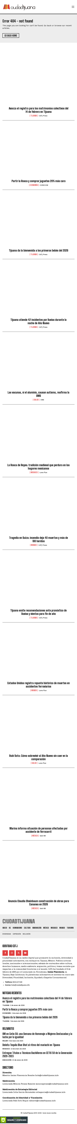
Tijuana (34, 116)
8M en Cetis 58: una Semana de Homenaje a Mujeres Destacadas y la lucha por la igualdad (37, 1035)
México (35, 836)
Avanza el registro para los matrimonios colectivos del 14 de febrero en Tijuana (38, 110)
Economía (34, 185)
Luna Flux (43, 472)
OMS (42, 400)
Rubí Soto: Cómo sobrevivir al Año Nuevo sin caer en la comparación (38, 757)
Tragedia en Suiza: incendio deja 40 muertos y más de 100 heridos (38, 539)
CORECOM (44, 185)
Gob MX (43, 836)
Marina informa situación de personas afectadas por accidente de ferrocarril (39, 830)
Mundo (34, 545)
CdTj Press (43, 116)
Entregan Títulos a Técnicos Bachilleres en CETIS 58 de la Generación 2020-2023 (37, 1054)
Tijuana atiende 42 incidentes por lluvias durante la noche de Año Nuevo (38, 321)
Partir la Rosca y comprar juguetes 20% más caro (39, 181)
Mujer (5, 1041)
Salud (36, 400)
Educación (6, 1060)
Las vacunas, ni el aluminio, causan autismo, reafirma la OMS (38, 394)
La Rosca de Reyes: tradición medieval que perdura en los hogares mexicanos (38, 466)
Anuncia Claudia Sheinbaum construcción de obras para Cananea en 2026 (38, 902)
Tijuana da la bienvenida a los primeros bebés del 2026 (38, 250)
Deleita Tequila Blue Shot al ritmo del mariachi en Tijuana (31, 1045)
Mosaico (34, 472)
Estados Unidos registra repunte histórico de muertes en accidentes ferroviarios (38, 684)
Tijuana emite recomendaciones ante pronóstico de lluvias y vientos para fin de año (38, 612)
